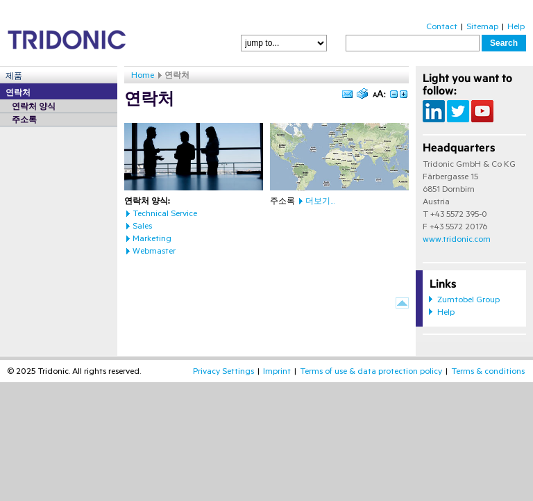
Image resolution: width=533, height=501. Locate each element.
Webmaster (154, 251)
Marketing (152, 238)
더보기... (320, 201)
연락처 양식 (34, 106)
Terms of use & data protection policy (371, 371)
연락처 (18, 92)
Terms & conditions (488, 371)
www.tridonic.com (457, 239)
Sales (142, 226)
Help (516, 26)
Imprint (277, 371)
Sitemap (482, 26)
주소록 (24, 119)
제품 (14, 76)
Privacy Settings (223, 371)
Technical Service (165, 213)
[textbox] (413, 43)
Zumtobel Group (468, 299)
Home (142, 75)
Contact (441, 26)
